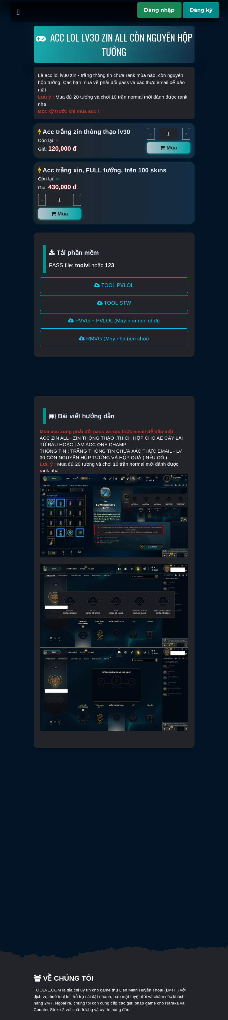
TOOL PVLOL (114, 285)
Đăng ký (201, 10)
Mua (168, 148)
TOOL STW (114, 303)
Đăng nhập (159, 10)
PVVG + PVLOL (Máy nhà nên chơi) (114, 321)
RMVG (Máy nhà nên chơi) (114, 339)
